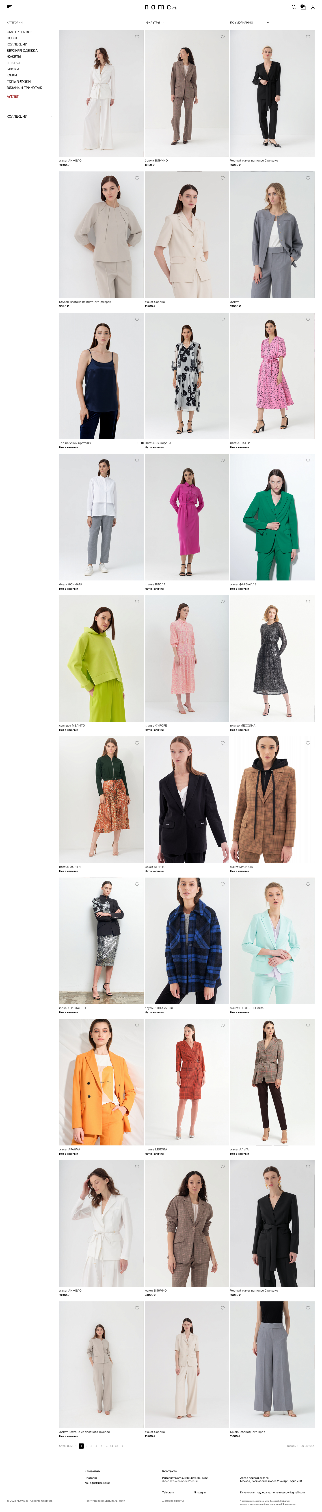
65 (116, 1445)
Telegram (168, 1492)
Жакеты (14, 56)
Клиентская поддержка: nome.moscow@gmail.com (272, 1492)
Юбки (12, 75)
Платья (13, 63)
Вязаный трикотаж (24, 88)
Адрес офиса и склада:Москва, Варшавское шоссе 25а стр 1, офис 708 (271, 1479)
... (107, 1445)
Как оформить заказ (97, 1482)
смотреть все (19, 32)
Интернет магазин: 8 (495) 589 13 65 (185, 1479)
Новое (12, 38)
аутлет (13, 96)
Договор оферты (173, 1500)
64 (111, 1445)
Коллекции (17, 44)
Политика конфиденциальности (104, 1500)
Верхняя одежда (22, 50)
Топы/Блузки (19, 81)
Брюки (13, 69)
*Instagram (200, 1492)
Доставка (90, 1478)
